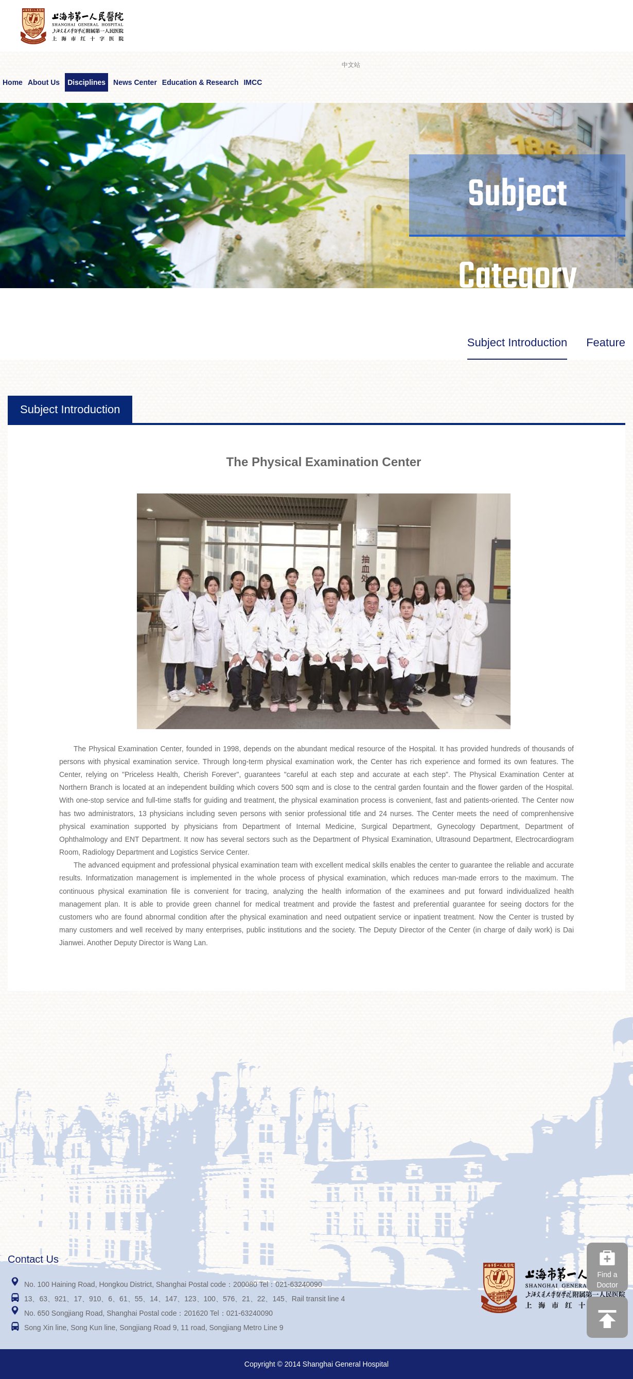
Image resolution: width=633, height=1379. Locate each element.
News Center (135, 82)
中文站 (351, 65)
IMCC (252, 82)
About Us (44, 82)
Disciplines (86, 82)
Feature (605, 342)
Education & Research (200, 82)
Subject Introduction (517, 342)
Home (13, 82)
